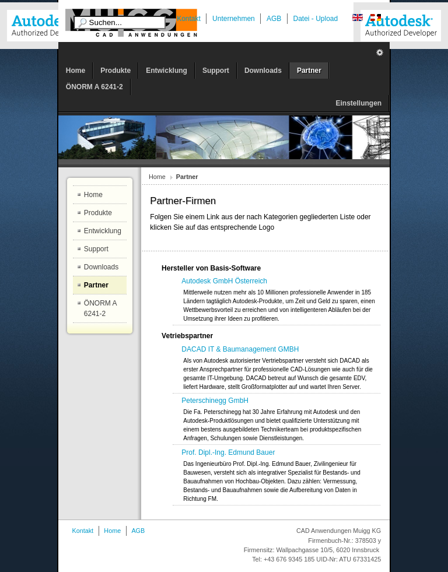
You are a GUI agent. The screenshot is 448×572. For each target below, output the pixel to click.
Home (157, 176)
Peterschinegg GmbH (215, 400)
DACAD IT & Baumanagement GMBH (240, 349)
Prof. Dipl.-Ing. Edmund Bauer (228, 452)
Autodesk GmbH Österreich (224, 281)
